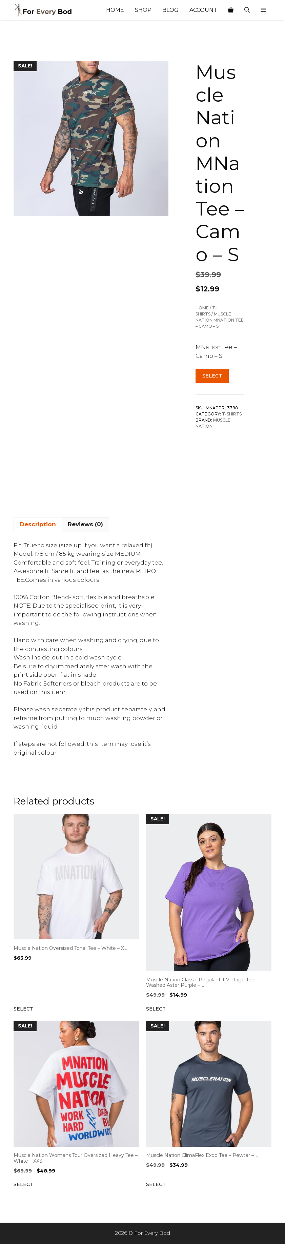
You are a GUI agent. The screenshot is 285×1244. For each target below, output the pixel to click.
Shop (143, 10)
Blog (170, 10)
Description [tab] (38, 524)
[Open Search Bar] (247, 10)
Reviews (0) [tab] (85, 524)
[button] (263, 10)
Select (212, 376)
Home (115, 10)
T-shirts (232, 413)
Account (203, 10)
